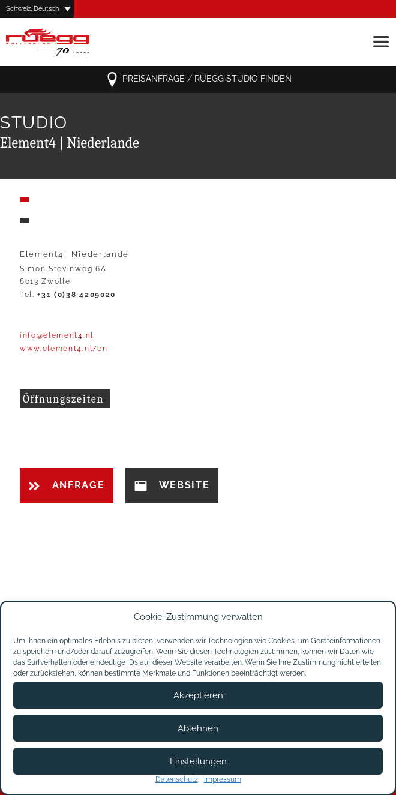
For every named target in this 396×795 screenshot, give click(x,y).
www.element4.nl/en (63, 348)
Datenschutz (176, 779)
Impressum (222, 779)
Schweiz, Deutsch (32, 9)
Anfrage (66, 485)
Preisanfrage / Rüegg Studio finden (198, 79)
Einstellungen (198, 761)
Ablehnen (198, 728)
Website (171, 485)
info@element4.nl (57, 335)
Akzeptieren (198, 695)
